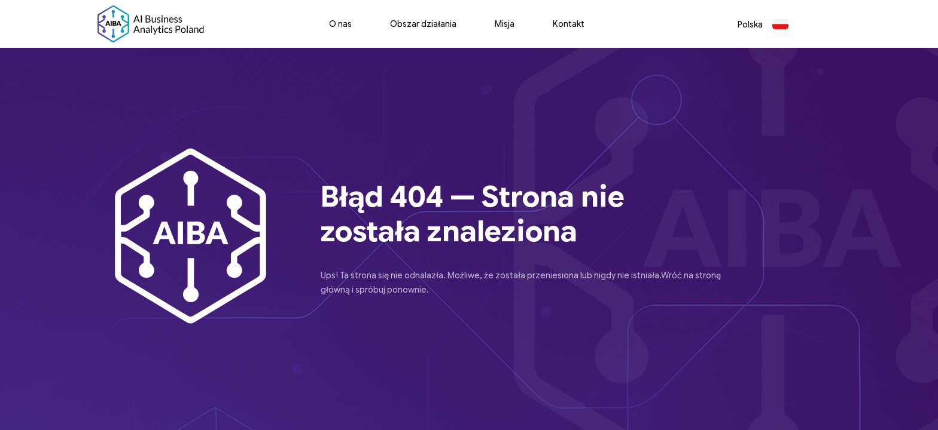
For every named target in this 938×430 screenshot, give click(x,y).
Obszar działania (423, 24)
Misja (504, 24)
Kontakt (568, 24)
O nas (340, 24)
